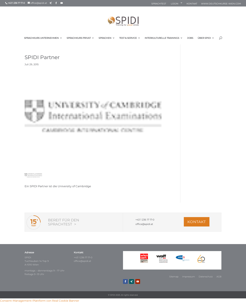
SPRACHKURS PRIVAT (79, 38)
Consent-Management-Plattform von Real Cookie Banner (39, 300)
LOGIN (174, 4)
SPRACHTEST (158, 4)
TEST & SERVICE (128, 38)
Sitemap (174, 276)
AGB (218, 276)
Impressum (188, 276)
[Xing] (51, 3)
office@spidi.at (82, 261)
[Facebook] (56, 3)
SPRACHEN (105, 38)
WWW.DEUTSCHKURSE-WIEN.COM (221, 4)
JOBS (190, 38)
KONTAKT (192, 4)
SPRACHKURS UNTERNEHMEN (41, 38)
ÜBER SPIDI (204, 38)
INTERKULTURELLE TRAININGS (162, 38)
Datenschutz (206, 276)
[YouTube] (61, 3)
